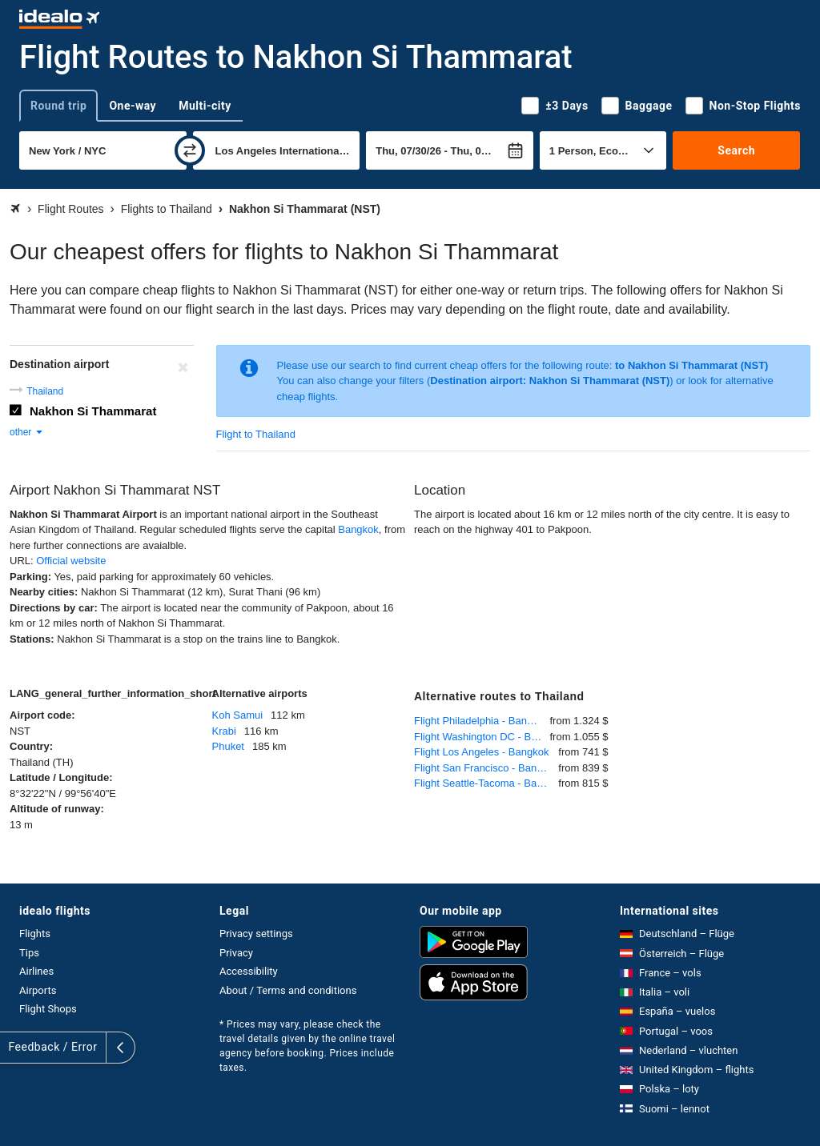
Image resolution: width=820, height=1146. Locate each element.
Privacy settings (256, 934)
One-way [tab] (132, 105)
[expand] (14, 1048)
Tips (29, 953)
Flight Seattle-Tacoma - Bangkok (486, 783)
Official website (71, 561)
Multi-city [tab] (205, 105)
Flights (34, 934)
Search (736, 150)
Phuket (228, 746)
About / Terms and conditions (287, 990)
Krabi (224, 731)
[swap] (190, 150)
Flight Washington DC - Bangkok (482, 737)
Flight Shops (48, 1009)
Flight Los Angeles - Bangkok (481, 752)
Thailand (44, 391)
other (27, 432)
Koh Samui (237, 715)
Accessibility (248, 971)
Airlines (36, 971)
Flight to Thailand (256, 434)
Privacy (236, 953)
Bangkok (358, 529)
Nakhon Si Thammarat (93, 411)
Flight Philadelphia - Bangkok (481, 721)
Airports (37, 990)
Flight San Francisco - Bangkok (486, 768)
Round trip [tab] (58, 105)
